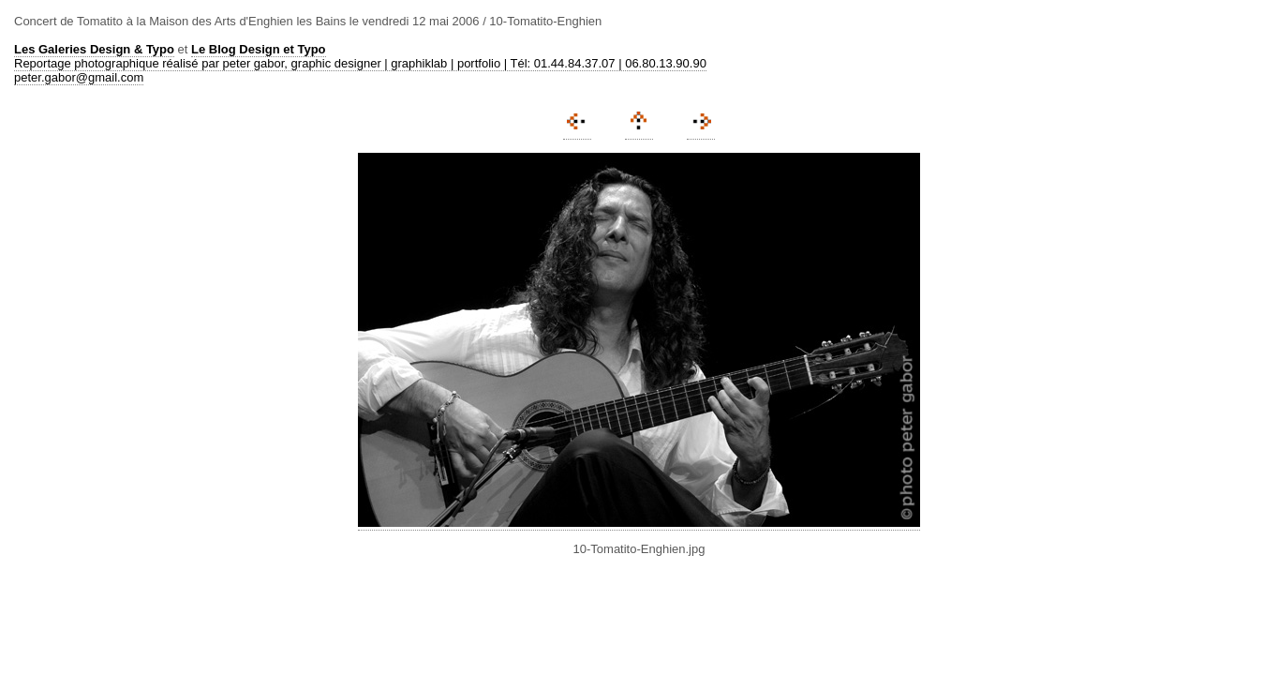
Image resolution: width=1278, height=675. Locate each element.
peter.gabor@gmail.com (78, 77)
